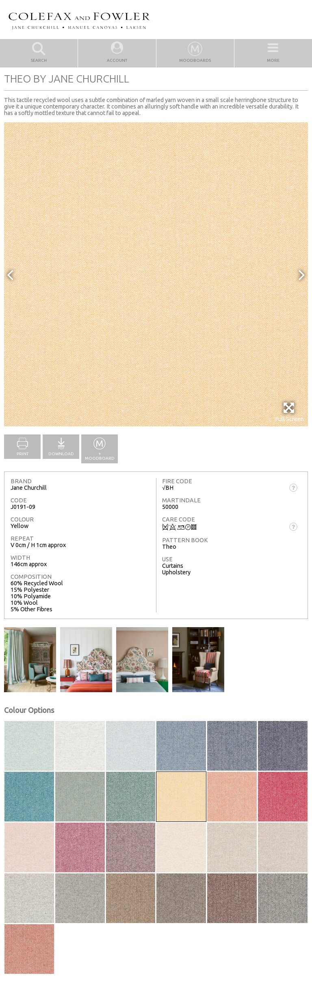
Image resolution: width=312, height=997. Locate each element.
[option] (156, 274)
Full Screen (289, 412)
